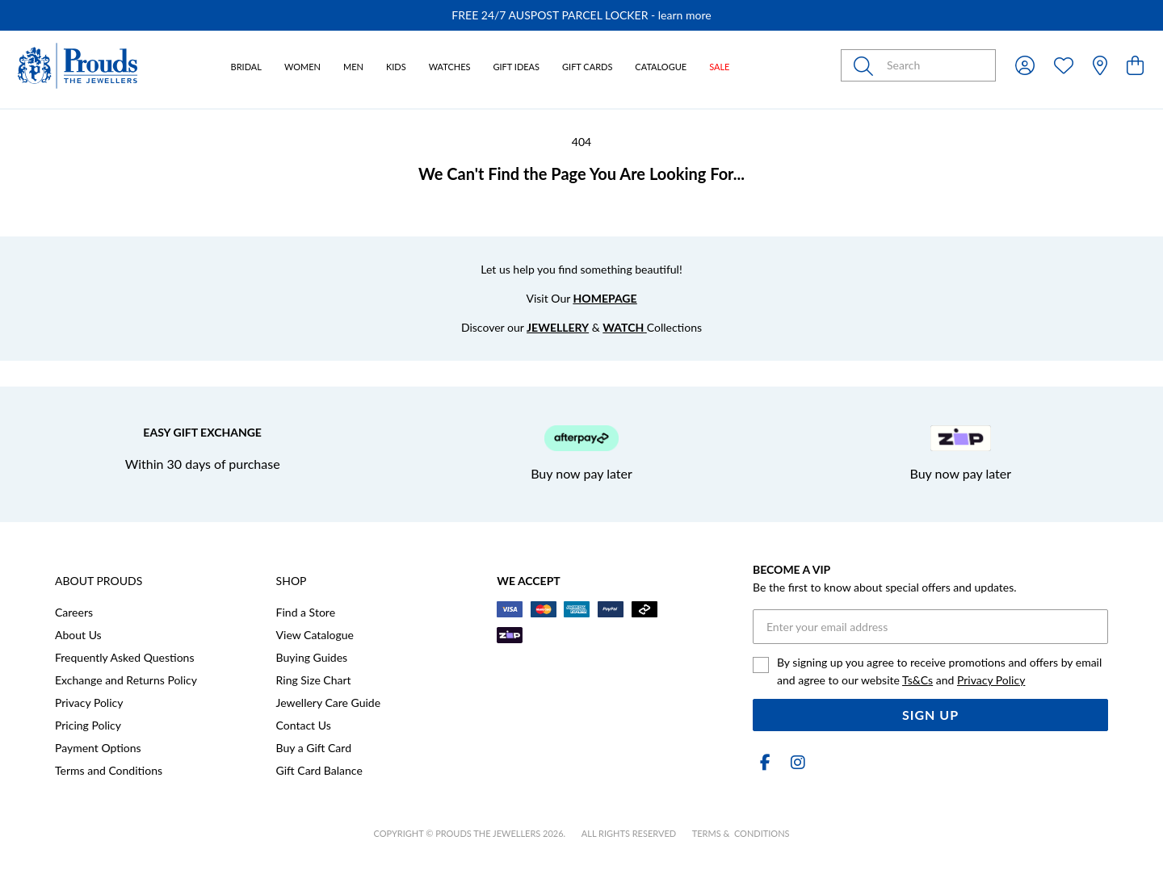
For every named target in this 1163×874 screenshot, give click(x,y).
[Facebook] (766, 762)
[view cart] (1135, 65)
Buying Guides (312, 657)
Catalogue (660, 66)
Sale (719, 66)
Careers (74, 612)
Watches (450, 66)
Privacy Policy (89, 702)
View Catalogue (315, 635)
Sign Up (930, 714)
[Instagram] (795, 762)
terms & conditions (741, 833)
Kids (396, 66)
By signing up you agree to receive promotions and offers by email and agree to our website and (939, 671)
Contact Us (303, 725)
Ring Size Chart (313, 680)
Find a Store (305, 612)
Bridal (246, 66)
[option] (581, 15)
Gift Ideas (516, 66)
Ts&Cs (917, 680)
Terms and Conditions (108, 770)
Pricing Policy (88, 725)
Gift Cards (587, 66)
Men (353, 66)
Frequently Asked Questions (124, 657)
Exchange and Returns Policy (126, 680)
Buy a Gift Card (313, 748)
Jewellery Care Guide (328, 702)
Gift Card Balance (319, 770)
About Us (78, 635)
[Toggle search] (866, 65)
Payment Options (98, 748)
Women (302, 66)
